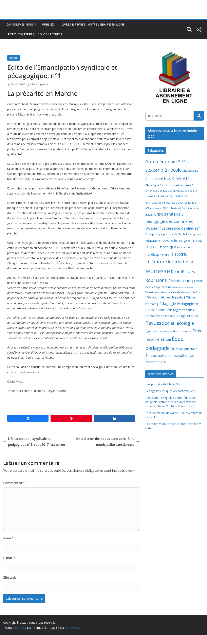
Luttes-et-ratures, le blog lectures (34, 34)
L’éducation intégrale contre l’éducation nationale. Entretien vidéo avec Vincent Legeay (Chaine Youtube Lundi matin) (170, 402)
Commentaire (15, 483)
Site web (9, 577)
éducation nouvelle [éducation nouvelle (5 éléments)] (155, 361)
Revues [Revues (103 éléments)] (153, 323)
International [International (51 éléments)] (181, 262)
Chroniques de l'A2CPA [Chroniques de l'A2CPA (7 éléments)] (158, 190)
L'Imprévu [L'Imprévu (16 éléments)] (175, 280)
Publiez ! (48, 24)
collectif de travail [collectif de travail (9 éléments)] (173, 202)
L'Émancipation (39, 84)
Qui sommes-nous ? (21, 24)
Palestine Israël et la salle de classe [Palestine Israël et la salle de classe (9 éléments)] (167, 292)
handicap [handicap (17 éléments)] (152, 254)
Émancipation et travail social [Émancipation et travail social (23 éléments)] (169, 355)
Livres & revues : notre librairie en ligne (93, 24)
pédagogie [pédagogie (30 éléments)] (166, 303)
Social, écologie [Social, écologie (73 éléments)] (178, 323)
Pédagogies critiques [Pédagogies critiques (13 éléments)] (180, 310)
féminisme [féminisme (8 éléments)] (183, 247)
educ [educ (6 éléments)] (201, 234)
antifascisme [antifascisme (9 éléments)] (190, 170)
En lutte (13, 58)
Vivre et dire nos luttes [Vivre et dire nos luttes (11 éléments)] (177, 331)
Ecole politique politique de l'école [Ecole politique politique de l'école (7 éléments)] (165, 234)
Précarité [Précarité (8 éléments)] (150, 304)
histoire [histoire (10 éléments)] (164, 255)
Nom (8, 538)
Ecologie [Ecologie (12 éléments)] (191, 234)
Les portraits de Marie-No (162, 384)
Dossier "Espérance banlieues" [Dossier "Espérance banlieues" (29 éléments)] (172, 228)
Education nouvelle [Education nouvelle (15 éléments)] (159, 240)
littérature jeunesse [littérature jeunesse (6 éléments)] (182, 287)
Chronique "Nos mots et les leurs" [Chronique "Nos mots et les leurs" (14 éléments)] (169, 185)
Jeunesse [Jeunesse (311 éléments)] (157, 271)
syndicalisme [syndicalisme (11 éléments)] (153, 331)
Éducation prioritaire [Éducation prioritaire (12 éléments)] (183, 349)
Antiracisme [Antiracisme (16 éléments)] (154, 178)
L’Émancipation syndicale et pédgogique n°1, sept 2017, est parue (34, 441)
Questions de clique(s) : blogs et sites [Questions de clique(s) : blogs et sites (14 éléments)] (171, 316)
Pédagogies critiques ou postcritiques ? (170, 391)
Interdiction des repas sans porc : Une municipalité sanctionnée (107, 441)
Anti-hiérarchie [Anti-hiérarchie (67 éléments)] (161, 161)
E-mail (9, 558)
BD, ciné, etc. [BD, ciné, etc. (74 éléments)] (177, 178)
